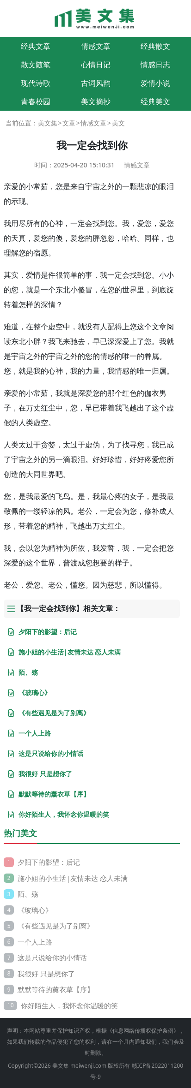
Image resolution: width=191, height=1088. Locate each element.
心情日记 (96, 64)
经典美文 (155, 101)
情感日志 (155, 64)
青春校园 (35, 101)
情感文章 (96, 46)
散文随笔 (35, 64)
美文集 (47, 123)
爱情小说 (155, 83)
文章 (68, 123)
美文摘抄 (96, 101)
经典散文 (155, 46)
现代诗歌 (35, 83)
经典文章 (35, 46)
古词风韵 (96, 83)
